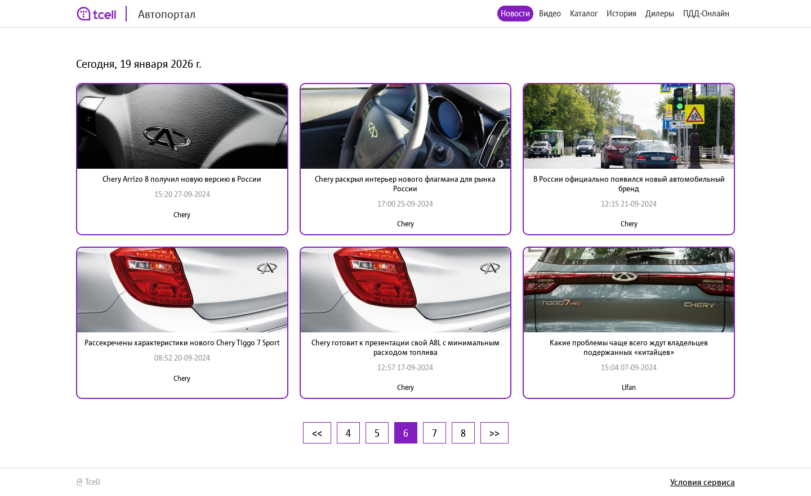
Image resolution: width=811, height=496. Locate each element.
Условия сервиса (702, 482)
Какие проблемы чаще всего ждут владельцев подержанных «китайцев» (629, 347)
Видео (550, 13)
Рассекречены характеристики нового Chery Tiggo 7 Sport (182, 342)
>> (494, 433)
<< (317, 433)
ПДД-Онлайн (706, 13)
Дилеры (659, 13)
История (621, 13)
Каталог (584, 13)
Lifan (629, 387)
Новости (515, 13)
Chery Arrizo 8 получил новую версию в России (182, 178)
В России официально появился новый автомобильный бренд (629, 183)
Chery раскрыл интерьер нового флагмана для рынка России (405, 183)
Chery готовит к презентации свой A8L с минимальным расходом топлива (405, 347)
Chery (181, 214)
